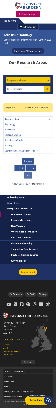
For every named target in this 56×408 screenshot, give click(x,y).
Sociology (9, 145)
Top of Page (28, 362)
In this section (29, 26)
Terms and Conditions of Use (15, 371)
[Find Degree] (47, 89)
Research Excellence (21, 220)
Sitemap (43, 294)
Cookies (7, 386)
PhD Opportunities (21, 237)
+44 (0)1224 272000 (15, 339)
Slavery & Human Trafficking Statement (19, 391)
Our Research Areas (21, 214)
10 (20, 183)
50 (27, 183)
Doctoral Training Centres (24, 254)
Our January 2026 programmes (28, 51)
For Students (15, 294)
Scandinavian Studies (14, 140)
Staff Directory (8, 354)
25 (23, 183)
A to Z (5, 348)
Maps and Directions (11, 351)
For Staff (30, 294)
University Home (15, 197)
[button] (48, 400)
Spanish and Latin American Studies (21, 150)
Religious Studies (13, 134)
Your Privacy (9, 376)
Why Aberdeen (18, 260)
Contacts (6, 345)
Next (29, 175)
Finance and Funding (22, 243)
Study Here (9, 20)
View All (47, 107)
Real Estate (10, 129)
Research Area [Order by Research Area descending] (27, 119)
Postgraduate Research (19, 208)
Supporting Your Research (24, 249)
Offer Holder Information (24, 231)
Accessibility (9, 381)
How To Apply (18, 226)
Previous (29, 161)
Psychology (10, 124)
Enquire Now (28, 272)
